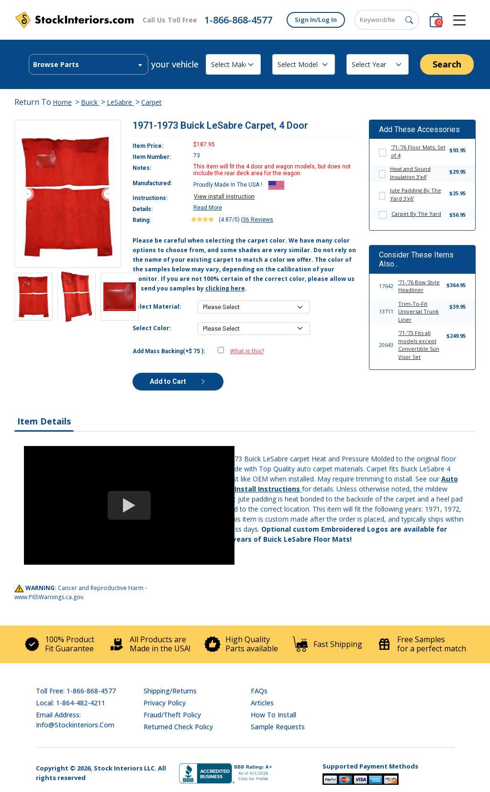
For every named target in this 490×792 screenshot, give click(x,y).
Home (62, 102)
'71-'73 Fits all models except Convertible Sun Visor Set (418, 344)
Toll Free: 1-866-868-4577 (76, 690)
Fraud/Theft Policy (172, 714)
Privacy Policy (165, 702)
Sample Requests (278, 726)
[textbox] (88, 64)
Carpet (151, 102)
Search (447, 64)
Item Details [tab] (44, 421)
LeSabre (120, 102)
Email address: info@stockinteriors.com (75, 719)
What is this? (247, 351)
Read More (207, 207)
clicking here (225, 288)
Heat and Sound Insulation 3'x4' (410, 172)
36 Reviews (258, 219)
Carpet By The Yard (416, 213)
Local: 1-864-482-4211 (70, 702)
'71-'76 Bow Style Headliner (419, 286)
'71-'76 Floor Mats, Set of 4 (418, 151)
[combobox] (88, 64)
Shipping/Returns (170, 690)
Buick (90, 102)
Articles (262, 702)
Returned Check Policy (178, 726)
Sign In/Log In (316, 19)
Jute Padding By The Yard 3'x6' (415, 194)
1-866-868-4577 (238, 19)
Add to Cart (178, 381)
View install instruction (224, 196)
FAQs (259, 690)
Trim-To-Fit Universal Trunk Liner (418, 311)
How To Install (273, 714)
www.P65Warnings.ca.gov (48, 597)
